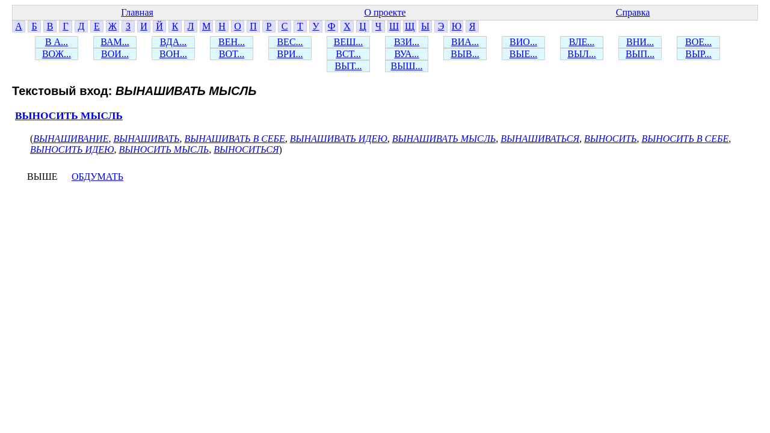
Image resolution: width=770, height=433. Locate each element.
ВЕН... (231, 42)
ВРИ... (290, 54)
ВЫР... (698, 54)
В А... (56, 42)
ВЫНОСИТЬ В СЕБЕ (684, 139)
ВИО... (523, 42)
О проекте (384, 12)
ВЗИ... (406, 42)
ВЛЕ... (582, 42)
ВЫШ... (407, 66)
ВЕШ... (348, 42)
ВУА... (406, 54)
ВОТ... (231, 54)
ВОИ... (115, 54)
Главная (137, 12)
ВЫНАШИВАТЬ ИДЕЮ (338, 139)
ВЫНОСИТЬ (610, 139)
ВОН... (173, 54)
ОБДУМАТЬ (97, 176)
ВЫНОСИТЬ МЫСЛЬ (69, 115)
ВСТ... (348, 54)
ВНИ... (640, 42)
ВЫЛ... (581, 54)
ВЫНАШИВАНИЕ (70, 139)
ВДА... (173, 42)
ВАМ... (114, 42)
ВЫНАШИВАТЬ (146, 139)
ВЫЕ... (523, 54)
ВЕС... (290, 42)
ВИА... (465, 42)
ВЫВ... (465, 54)
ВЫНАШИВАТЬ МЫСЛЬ (444, 139)
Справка (633, 12)
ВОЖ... (56, 54)
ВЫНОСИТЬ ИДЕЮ (72, 149)
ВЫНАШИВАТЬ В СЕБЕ (234, 139)
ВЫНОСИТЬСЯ (246, 149)
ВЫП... (640, 54)
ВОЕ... (698, 42)
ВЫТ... (348, 66)
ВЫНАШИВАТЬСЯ (539, 139)
